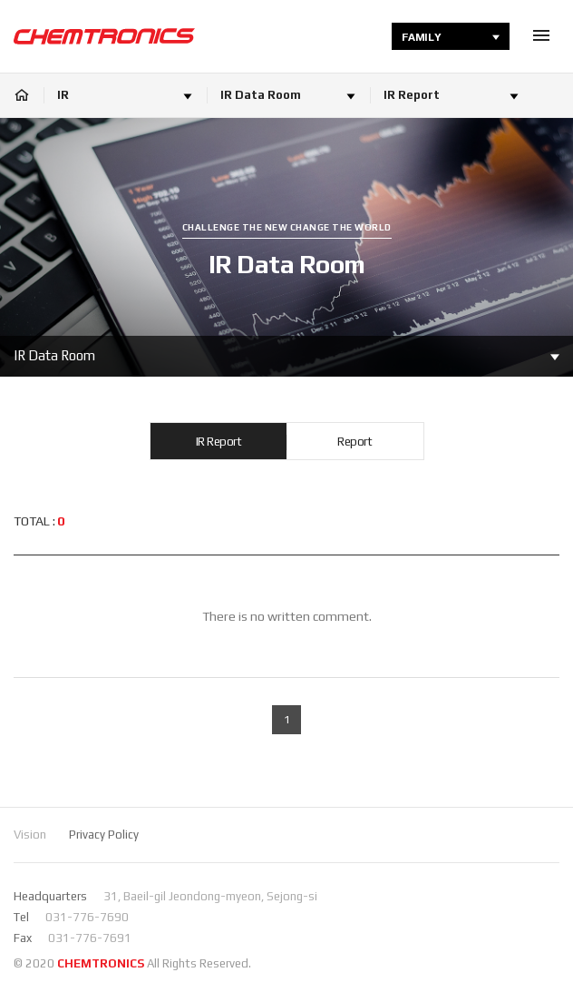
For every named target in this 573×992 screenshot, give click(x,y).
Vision (30, 834)
